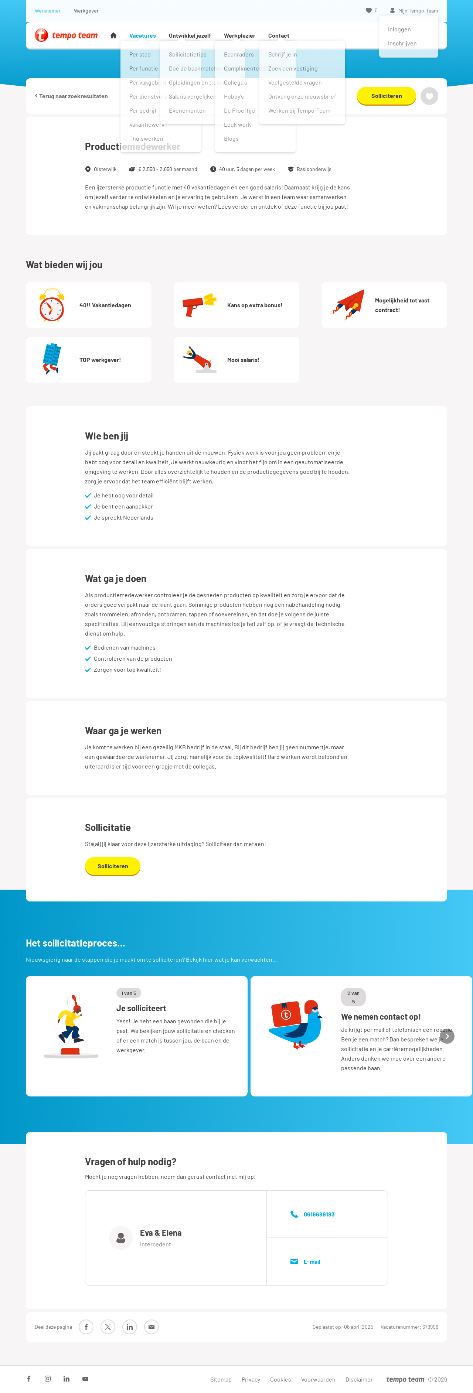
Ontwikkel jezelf (190, 35)
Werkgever (86, 10)
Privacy (251, 1379)
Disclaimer (359, 1379)
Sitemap (221, 1379)
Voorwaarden (318, 1379)
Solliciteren (386, 95)
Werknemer (48, 10)
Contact (278, 35)
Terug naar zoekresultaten (71, 95)
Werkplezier (239, 35)
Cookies (280, 1379)
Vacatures (142, 35)
